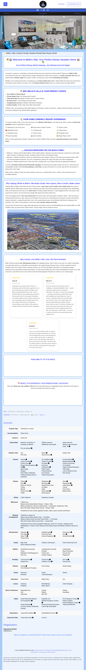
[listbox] (43, 32)
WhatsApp (51, 652)
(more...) (42, 415)
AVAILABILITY (42, 13)
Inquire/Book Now (74, 4)
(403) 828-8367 (39, 650)
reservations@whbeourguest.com (58, 650)
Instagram (43, 652)
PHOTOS (6, 13)
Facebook (34, 652)
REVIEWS (78, 13)
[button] (2, 32)
